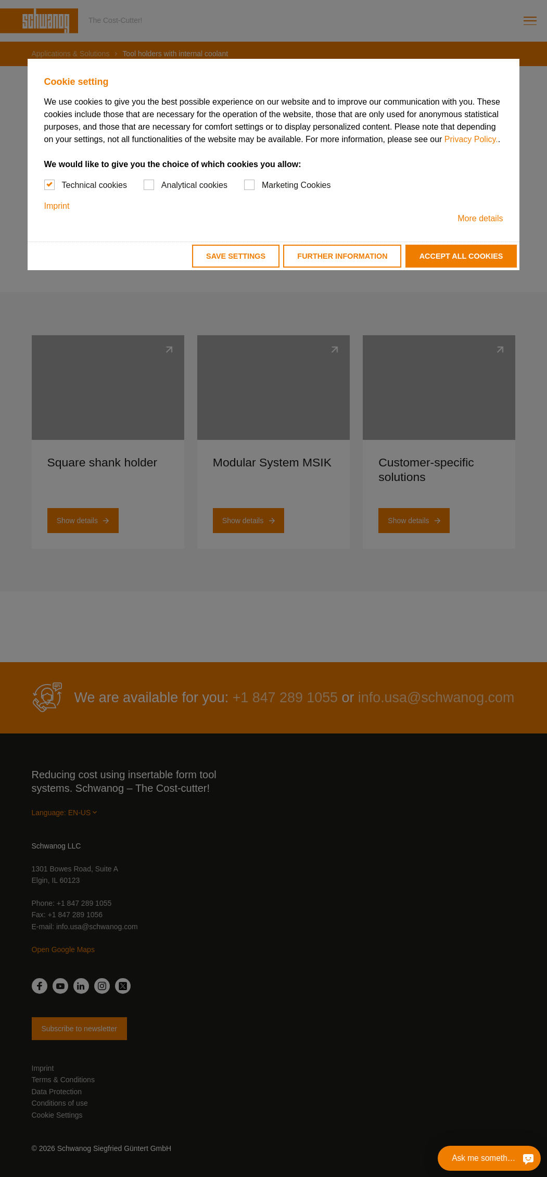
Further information (342, 256)
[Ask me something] (526, 1158)
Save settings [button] (235, 256)
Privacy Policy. (471, 139)
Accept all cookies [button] (461, 256)
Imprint (57, 205)
